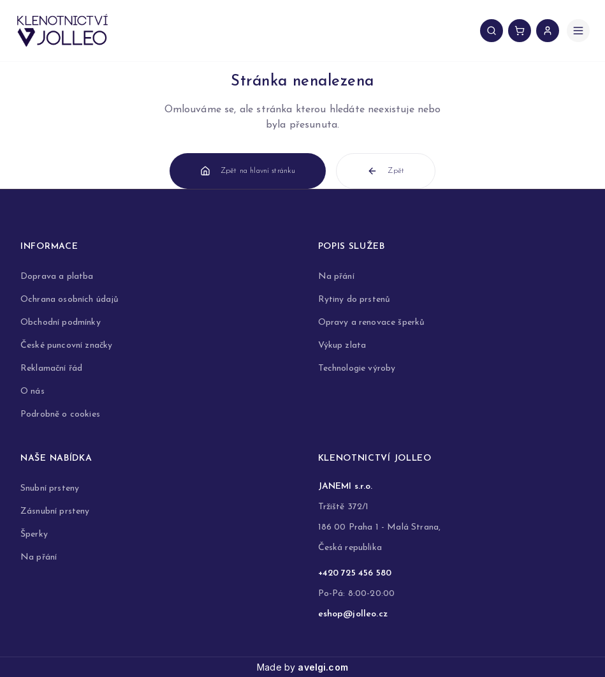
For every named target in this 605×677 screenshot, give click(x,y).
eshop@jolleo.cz (353, 614)
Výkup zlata (342, 345)
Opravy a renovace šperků (371, 322)
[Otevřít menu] (578, 30)
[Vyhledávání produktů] (491, 30)
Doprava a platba (57, 276)
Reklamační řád (51, 368)
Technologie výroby (357, 368)
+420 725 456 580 (355, 573)
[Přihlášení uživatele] (547, 30)
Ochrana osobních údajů (69, 299)
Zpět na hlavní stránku (248, 171)
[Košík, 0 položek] (519, 30)
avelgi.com (323, 667)
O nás (32, 391)
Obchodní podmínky (60, 322)
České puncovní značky (66, 345)
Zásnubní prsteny (55, 511)
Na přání (336, 276)
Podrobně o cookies (60, 414)
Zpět (385, 171)
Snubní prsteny (49, 488)
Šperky (34, 534)
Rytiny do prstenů (354, 299)
